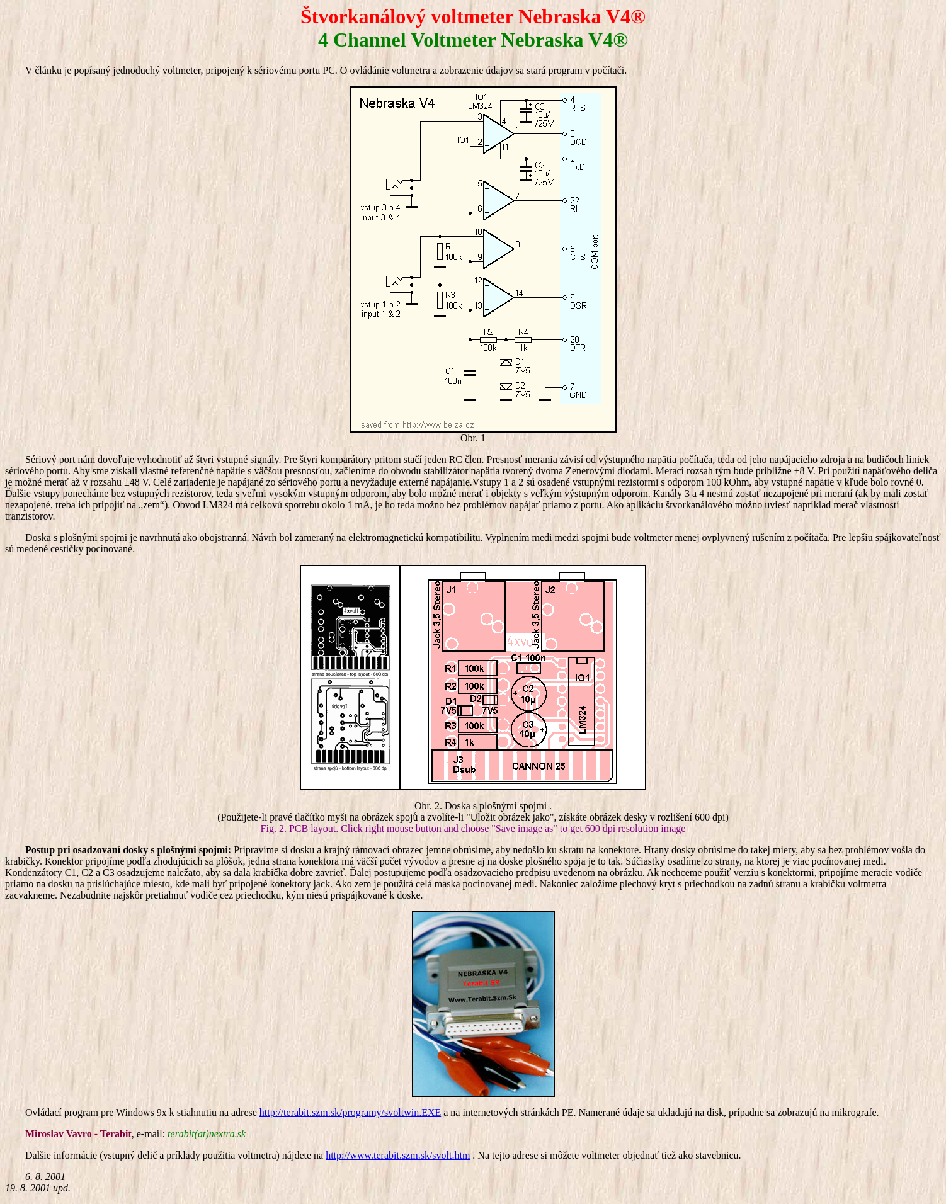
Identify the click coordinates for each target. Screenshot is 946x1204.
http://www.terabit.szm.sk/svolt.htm (398, 1155)
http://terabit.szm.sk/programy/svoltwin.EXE (350, 1112)
